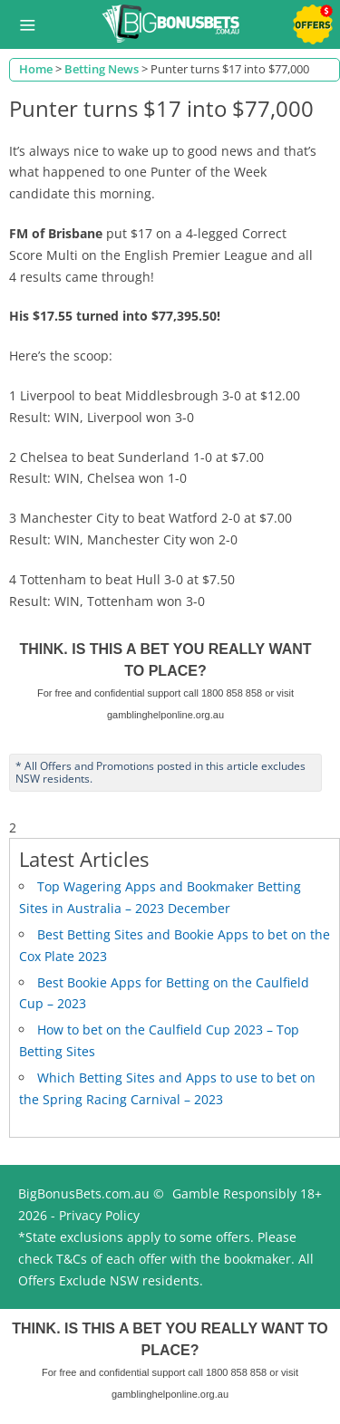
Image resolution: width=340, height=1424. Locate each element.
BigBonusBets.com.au (84, 1193)
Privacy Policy (99, 1215)
